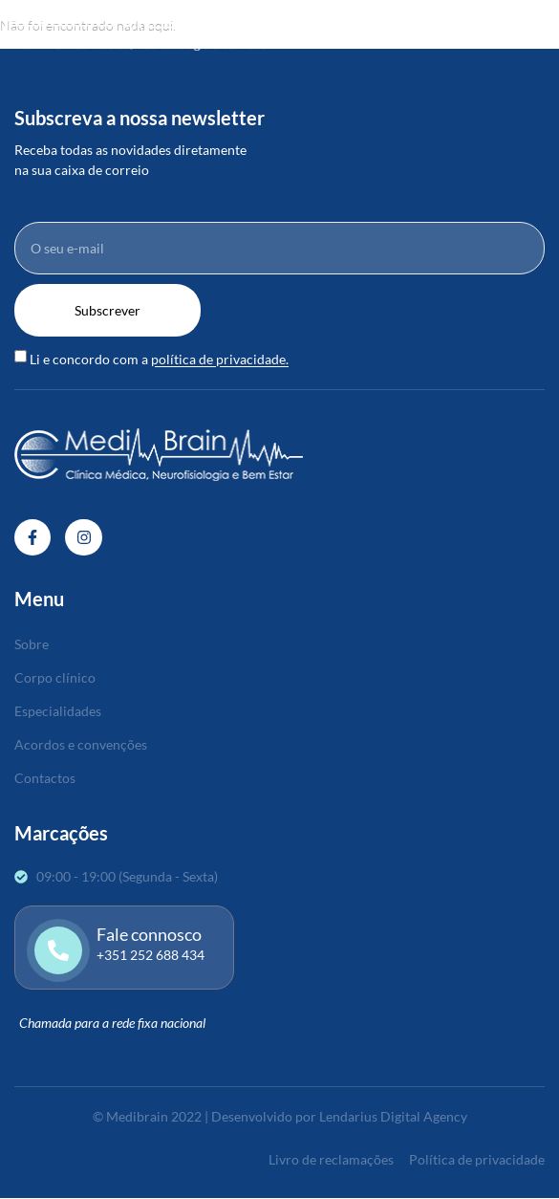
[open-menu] (546, 25)
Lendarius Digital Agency (393, 1116)
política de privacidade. (220, 360)
